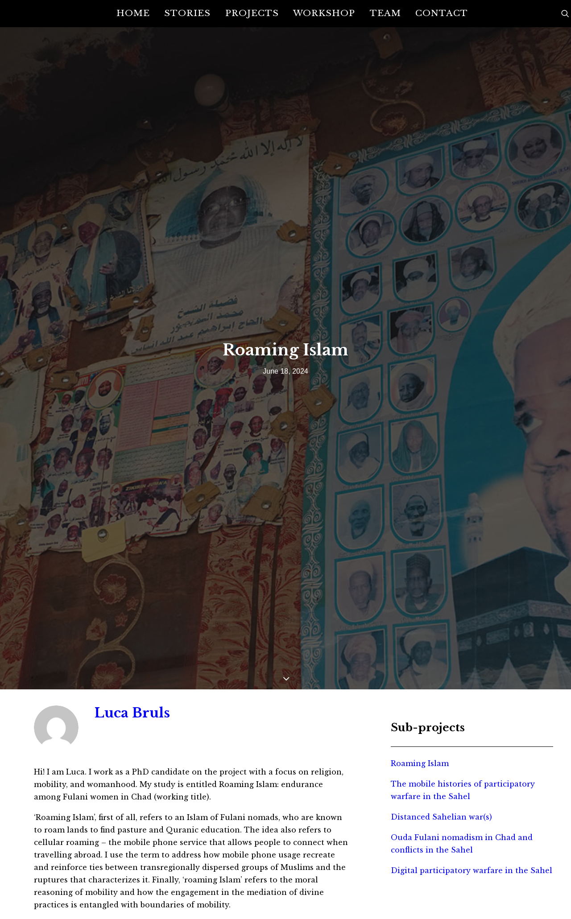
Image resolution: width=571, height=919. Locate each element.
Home (133, 13)
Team (385, 13)
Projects (252, 13)
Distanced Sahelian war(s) (441, 759)
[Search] (565, 13)
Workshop (324, 13)
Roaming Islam (420, 706)
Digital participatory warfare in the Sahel (471, 813)
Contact (441, 13)
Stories (187, 13)
